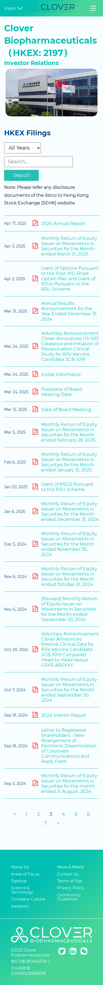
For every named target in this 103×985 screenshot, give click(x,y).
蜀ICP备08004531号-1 (30, 961)
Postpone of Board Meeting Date (57, 392)
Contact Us (68, 874)
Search (21, 175)
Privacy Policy (70, 888)
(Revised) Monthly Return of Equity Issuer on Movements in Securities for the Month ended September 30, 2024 (65, 609)
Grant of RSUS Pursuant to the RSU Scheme (63, 487)
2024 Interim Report (59, 715)
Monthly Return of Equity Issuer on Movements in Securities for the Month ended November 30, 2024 (65, 544)
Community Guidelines (68, 897)
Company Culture (28, 899)
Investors (20, 906)
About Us (20, 867)
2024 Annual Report (59, 223)
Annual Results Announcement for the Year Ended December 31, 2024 (65, 311)
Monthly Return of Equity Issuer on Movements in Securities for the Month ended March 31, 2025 (65, 246)
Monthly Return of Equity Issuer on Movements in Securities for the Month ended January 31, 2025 (65, 462)
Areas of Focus (25, 874)
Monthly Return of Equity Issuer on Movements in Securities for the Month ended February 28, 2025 (65, 432)
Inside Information (57, 374)
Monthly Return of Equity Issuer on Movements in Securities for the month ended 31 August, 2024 (65, 783)
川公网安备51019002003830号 (28, 971)
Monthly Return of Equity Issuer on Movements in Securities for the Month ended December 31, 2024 (66, 511)
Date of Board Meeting (62, 409)
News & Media (70, 867)
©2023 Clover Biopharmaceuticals (30, 953)
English (14, 8)
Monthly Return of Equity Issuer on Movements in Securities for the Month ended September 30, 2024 (65, 690)
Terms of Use (69, 881)
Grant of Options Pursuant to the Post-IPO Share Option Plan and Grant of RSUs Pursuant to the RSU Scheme (66, 279)
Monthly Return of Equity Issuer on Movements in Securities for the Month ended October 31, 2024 (65, 576)
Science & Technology (22, 890)
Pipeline (18, 881)
